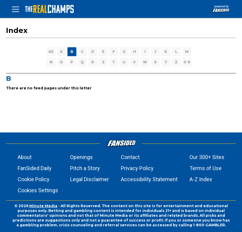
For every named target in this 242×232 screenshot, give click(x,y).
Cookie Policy (34, 179)
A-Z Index (200, 179)
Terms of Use (205, 168)
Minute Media (43, 206)
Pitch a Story (85, 168)
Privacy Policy (137, 168)
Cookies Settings (38, 190)
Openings (81, 157)
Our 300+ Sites (206, 157)
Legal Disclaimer (89, 179)
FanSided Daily (35, 168)
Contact (130, 157)
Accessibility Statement (149, 179)
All (50, 51)
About (25, 157)
